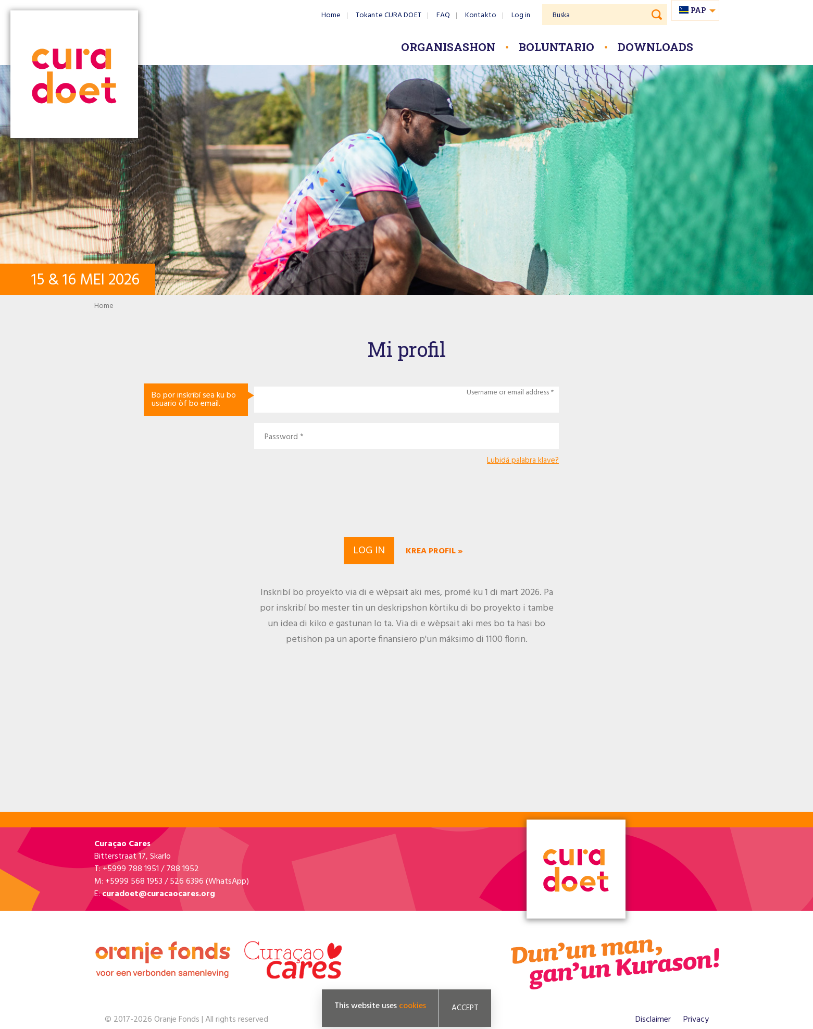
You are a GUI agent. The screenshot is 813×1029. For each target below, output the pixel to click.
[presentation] (407, 499)
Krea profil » (434, 551)
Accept (465, 1008)
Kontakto (480, 15)
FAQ (443, 15)
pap (698, 10)
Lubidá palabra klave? (523, 461)
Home (331, 15)
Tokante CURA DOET (388, 15)
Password (281, 437)
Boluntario (556, 47)
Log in (521, 15)
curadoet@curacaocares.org (158, 894)
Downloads (655, 47)
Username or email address (508, 392)
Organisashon (448, 47)
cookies (412, 1006)
